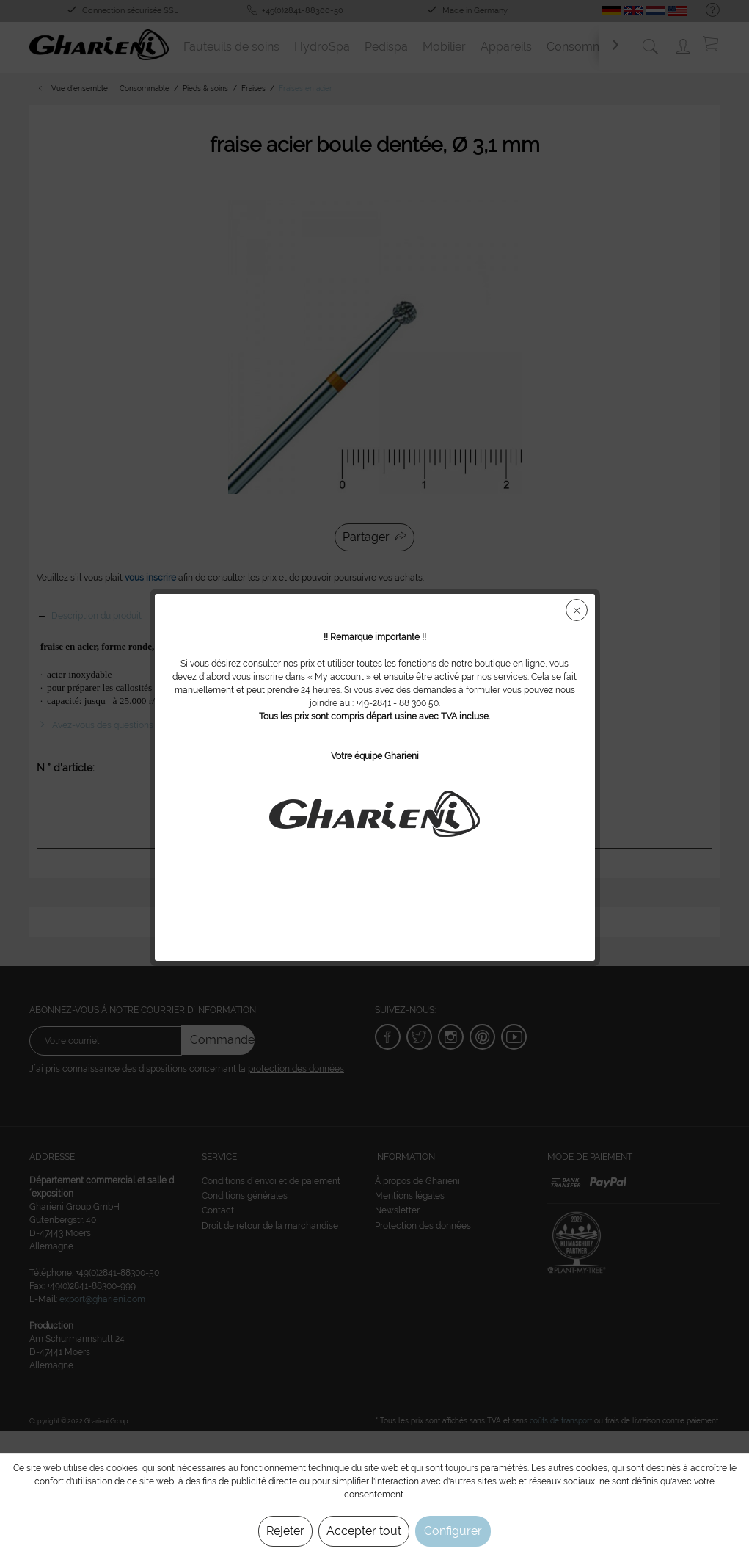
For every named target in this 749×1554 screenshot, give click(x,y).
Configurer (453, 1531)
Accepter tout (363, 1531)
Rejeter (285, 1531)
